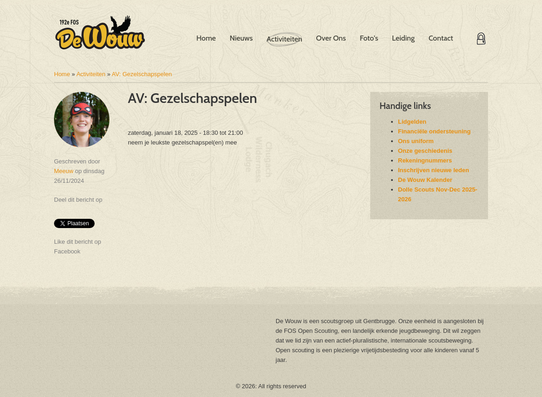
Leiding (403, 38)
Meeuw (63, 171)
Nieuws (241, 38)
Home (206, 38)
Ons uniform (416, 141)
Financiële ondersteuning (434, 131)
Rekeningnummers (425, 160)
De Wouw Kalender (425, 179)
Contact (440, 38)
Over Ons (331, 38)
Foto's (369, 38)
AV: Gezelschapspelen (142, 74)
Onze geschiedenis (425, 150)
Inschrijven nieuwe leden (433, 170)
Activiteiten (284, 39)
